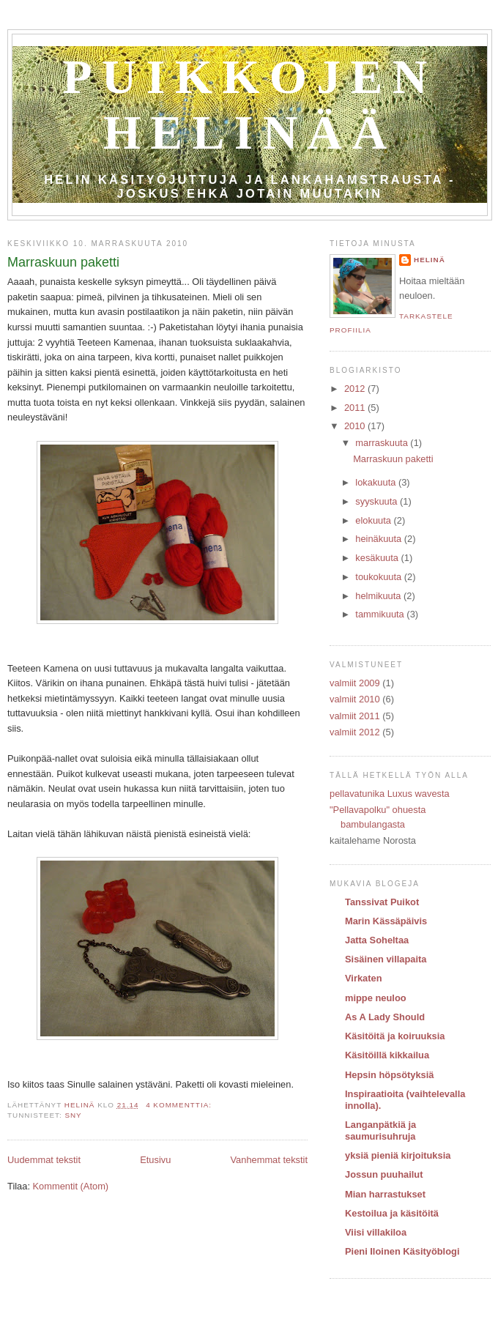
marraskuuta (382, 442)
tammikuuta (380, 614)
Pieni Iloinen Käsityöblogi (402, 1251)
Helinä (429, 260)
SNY (72, 1115)
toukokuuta (379, 576)
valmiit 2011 (355, 715)
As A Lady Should (385, 1016)
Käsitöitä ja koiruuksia (395, 1036)
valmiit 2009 (355, 682)
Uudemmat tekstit (44, 1159)
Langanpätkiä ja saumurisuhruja (380, 1130)
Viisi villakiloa (375, 1232)
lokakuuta (376, 482)
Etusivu (155, 1159)
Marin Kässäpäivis (386, 921)
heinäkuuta (379, 538)
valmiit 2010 (355, 699)
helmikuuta (379, 595)
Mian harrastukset (385, 1194)
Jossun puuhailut (384, 1174)
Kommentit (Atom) (71, 1186)
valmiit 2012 (355, 732)
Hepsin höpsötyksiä (389, 1074)
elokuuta (374, 520)
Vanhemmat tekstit (269, 1159)
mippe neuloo (375, 997)
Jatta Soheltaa (377, 940)
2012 (356, 388)
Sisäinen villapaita (386, 959)
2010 (356, 425)
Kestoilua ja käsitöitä (392, 1213)
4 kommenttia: (180, 1105)
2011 (356, 407)
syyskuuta (377, 501)
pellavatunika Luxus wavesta (390, 793)
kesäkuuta (378, 557)
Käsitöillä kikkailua (387, 1055)
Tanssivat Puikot (382, 901)
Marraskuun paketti (63, 262)
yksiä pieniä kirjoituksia (397, 1155)
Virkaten (363, 978)
